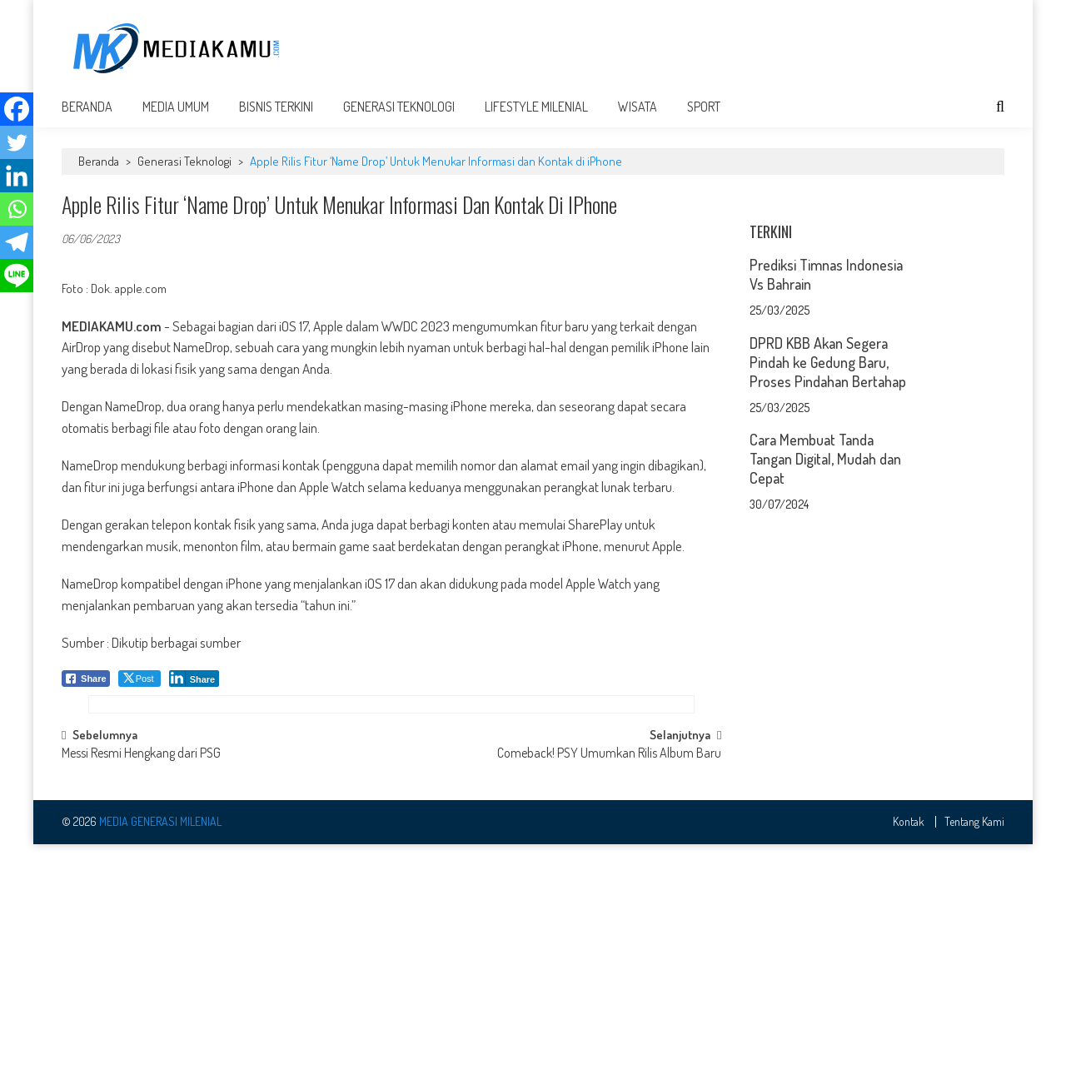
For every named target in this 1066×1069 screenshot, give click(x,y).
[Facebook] (16, 109)
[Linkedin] (16, 175)
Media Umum (175, 118)
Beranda (87, 118)
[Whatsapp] (16, 209)
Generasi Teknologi (399, 118)
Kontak (908, 1047)
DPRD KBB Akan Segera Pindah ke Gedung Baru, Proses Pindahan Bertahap (828, 582)
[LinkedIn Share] (194, 690)
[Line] (16, 275)
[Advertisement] (701, 47)
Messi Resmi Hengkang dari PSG (141, 980)
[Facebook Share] (86, 690)
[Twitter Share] (139, 690)
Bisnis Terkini (276, 118)
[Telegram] (16, 242)
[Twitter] (16, 142)
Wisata (637, 118)
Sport (703, 118)
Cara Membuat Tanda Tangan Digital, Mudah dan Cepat (825, 678)
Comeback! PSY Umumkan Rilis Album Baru (609, 980)
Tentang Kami (974, 1047)
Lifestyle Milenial (536, 118)
